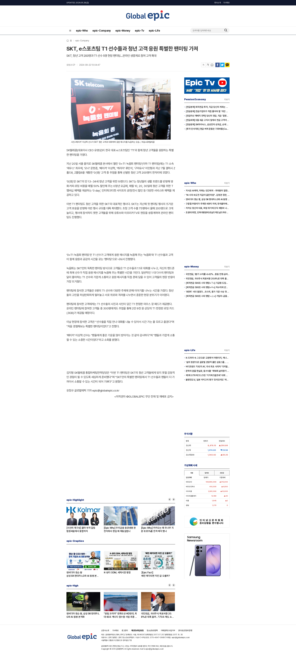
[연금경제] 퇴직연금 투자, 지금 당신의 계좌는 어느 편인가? (208, 107)
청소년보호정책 (152, 630)
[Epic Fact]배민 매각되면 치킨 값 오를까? (155, 574)
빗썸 (191, 473)
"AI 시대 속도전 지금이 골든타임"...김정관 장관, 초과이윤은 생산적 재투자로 (208, 195)
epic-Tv (139, 30)
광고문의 (125, 630)
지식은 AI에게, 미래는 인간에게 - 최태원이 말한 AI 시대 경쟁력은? (208, 190)
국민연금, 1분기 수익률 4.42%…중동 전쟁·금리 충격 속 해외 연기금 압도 (208, 274)
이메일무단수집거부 (168, 630)
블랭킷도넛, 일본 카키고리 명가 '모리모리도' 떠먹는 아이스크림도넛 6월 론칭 (208, 379)
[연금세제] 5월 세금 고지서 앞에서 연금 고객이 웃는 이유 (208, 120)
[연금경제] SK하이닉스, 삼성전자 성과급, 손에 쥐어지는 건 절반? (208, 124)
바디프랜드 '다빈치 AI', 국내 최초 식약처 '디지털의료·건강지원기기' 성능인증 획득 (208, 366)
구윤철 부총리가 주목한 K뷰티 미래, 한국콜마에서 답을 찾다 (208, 203)
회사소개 (217, 3)
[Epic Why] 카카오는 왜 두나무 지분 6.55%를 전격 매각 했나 (157, 529)
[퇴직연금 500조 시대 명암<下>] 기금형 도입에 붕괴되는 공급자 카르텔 (208, 283)
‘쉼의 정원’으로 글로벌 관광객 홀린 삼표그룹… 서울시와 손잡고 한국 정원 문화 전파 (208, 362)
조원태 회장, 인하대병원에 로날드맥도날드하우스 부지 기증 (208, 212)
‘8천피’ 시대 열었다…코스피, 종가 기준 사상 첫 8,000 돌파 (208, 291)
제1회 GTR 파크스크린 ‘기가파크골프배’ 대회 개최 (208, 375)
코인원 (222, 473)
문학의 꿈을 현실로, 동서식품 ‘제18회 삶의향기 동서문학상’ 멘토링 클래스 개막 (208, 371)
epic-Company (101, 30)
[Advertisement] (120, 235)
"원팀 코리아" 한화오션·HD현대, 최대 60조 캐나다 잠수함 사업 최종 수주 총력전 (120, 615)
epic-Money (122, 30)
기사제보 (226, 3)
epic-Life (154, 30)
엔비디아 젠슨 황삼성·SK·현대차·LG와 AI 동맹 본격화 (82, 574)
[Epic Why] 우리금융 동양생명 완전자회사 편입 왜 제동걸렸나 (120, 529)
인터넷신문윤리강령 (185, 630)
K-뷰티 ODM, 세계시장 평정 (117, 572)
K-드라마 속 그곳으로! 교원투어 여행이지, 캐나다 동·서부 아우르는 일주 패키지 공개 (208, 357)
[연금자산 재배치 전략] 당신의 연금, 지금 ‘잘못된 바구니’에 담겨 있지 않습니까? (208, 115)
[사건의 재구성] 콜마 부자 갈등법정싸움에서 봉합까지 (80, 529)
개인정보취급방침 (137, 630)
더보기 (227, 99)
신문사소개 (105, 630)
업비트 (207, 473)
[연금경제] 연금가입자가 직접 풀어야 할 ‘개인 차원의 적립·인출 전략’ (208, 111)
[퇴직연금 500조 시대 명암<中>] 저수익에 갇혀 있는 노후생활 (208, 287)
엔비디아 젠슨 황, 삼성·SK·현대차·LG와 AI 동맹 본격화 (83, 615)
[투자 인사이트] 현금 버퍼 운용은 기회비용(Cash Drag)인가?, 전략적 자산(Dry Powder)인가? (208, 129)
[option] (85, 519)
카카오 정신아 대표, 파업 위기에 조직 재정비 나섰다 (208, 208)
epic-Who (82, 30)
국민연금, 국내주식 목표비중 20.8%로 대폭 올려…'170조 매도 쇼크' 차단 (158, 615)
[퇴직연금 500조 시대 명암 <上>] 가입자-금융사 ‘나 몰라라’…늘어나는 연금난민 (208, 296)
